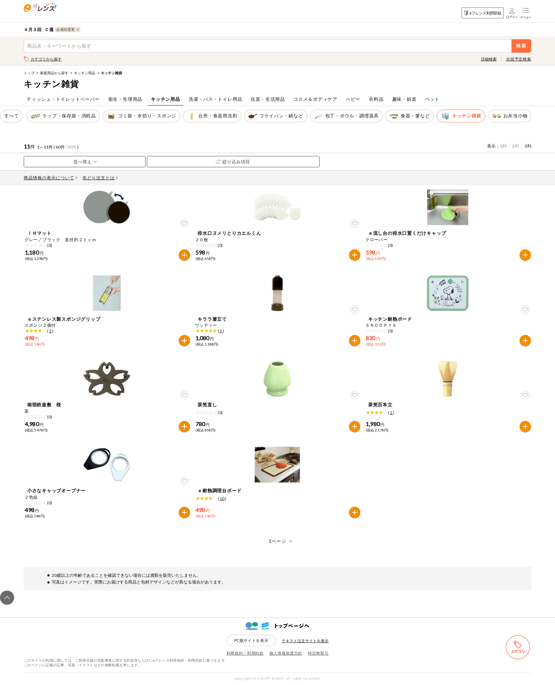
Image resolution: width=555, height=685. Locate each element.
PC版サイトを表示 (251, 640)
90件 (71, 147)
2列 (515, 146)
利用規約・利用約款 (245, 653)
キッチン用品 (84, 73)
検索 (521, 45)
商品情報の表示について (51, 177)
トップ (29, 73)
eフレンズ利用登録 (482, 13)
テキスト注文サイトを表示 (305, 641)
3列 (528, 146)
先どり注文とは (100, 177)
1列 (503, 146)
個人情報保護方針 (285, 653)
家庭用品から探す (54, 73)
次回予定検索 (518, 59)
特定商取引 (318, 653)
